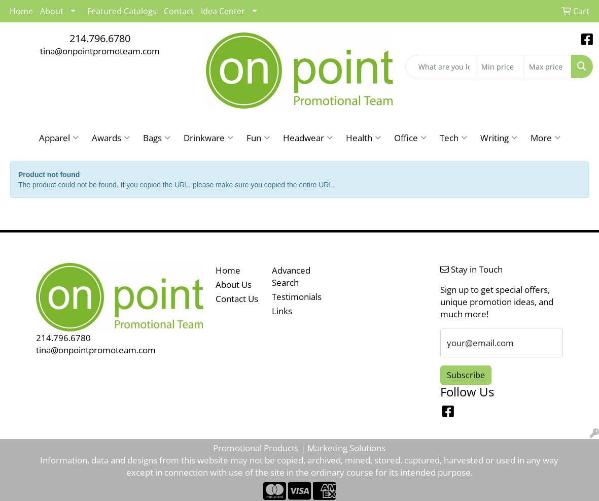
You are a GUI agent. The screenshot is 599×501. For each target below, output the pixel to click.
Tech (453, 137)
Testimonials (294, 296)
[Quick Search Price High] (547, 66)
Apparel (59, 137)
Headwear (308, 137)
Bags (156, 137)
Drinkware (208, 137)
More (545, 137)
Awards (111, 137)
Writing (498, 137)
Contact (179, 11)
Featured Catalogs (122, 11)
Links (282, 311)
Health (363, 137)
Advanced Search (291, 276)
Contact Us (237, 298)
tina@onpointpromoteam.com (100, 51)
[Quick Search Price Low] (500, 66)
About (51, 11)
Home (228, 270)
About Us (234, 284)
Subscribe (466, 375)
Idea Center (223, 11)
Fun (258, 137)
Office (410, 137)
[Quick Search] (440, 66)
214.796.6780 (99, 38)
